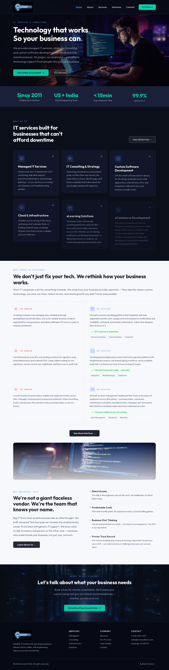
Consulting (73, 639)
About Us (104, 636)
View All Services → (142, 140)
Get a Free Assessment (30, 75)
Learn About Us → (26, 546)
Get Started (147, 7)
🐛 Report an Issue (147, 664)
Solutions (116, 7)
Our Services (60, 75)
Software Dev (75, 643)
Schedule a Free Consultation (84, 610)
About (90, 7)
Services (102, 7)
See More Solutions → (84, 434)
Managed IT (74, 636)
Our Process (105, 639)
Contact (130, 7)
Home (79, 7)
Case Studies (105, 643)
